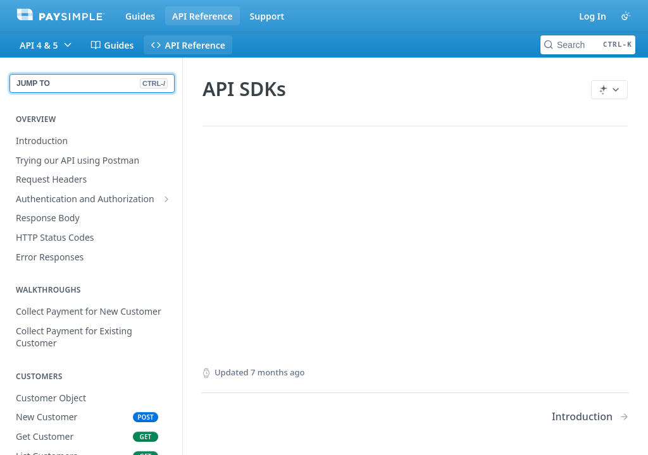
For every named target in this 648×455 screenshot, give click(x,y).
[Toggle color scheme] (625, 15)
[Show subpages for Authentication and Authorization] (166, 199)
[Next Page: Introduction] (590, 417)
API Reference (202, 16)
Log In (592, 16)
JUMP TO (92, 83)
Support (267, 16)
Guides (140, 16)
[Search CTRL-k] (587, 44)
